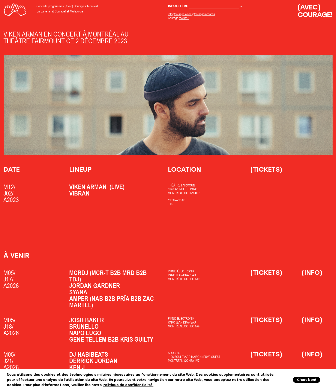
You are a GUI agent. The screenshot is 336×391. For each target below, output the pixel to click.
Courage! (60, 11)
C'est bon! (306, 380)
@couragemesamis (203, 14)
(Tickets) (266, 169)
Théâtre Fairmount (182, 185)
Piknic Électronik (181, 271)
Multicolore (76, 11)
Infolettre (203, 6)
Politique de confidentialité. (128, 385)
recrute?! (184, 18)
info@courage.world (180, 14)
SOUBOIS (174, 353)
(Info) (312, 272)
